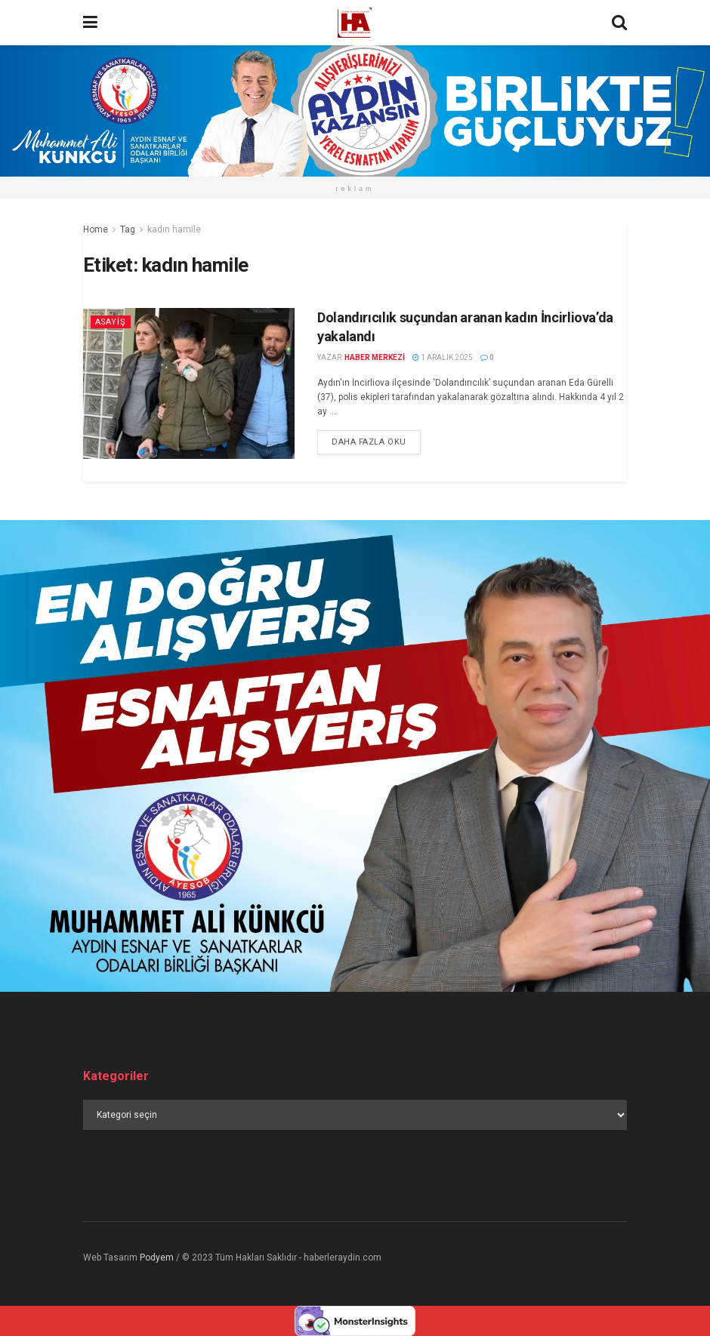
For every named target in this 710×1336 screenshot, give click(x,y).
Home (95, 229)
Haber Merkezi (374, 357)
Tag (127, 229)
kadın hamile (174, 229)
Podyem (157, 1257)
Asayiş (111, 322)
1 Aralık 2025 (442, 357)
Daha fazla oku (369, 442)
